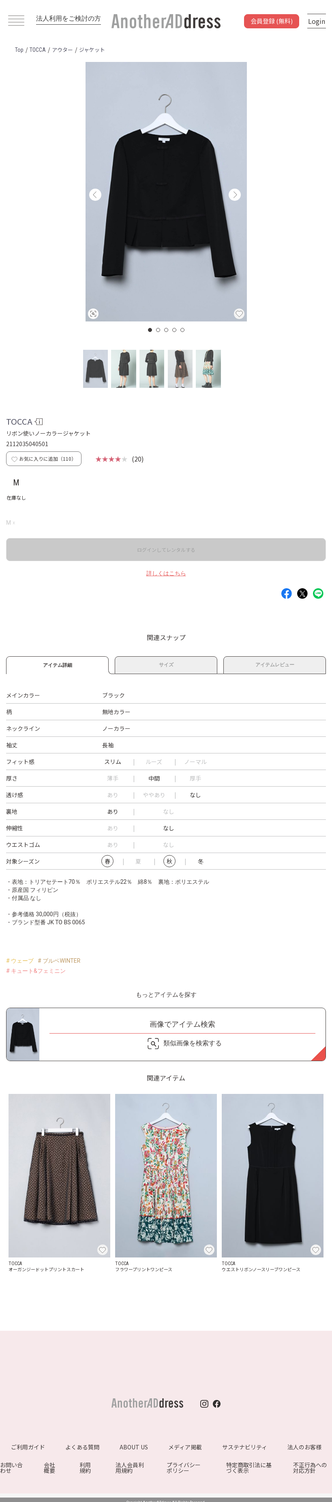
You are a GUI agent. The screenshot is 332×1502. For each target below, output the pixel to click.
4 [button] (174, 330)
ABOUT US (134, 1447)
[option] (166, 191)
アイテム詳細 (57, 664)
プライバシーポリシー (184, 1467)
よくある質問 (82, 1447)
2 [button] (158, 330)
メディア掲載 (185, 1447)
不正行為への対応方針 (310, 1467)
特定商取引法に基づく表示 (249, 1467)
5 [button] (182, 330)
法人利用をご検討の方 (68, 18)
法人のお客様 (304, 1447)
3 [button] (166, 330)
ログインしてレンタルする (166, 549)
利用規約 (85, 1467)
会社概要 (49, 1467)
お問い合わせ (11, 1467)
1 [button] (150, 330)
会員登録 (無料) (272, 21)
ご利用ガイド (28, 1447)
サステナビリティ (244, 1447)
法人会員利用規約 (130, 1467)
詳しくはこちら (166, 573)
